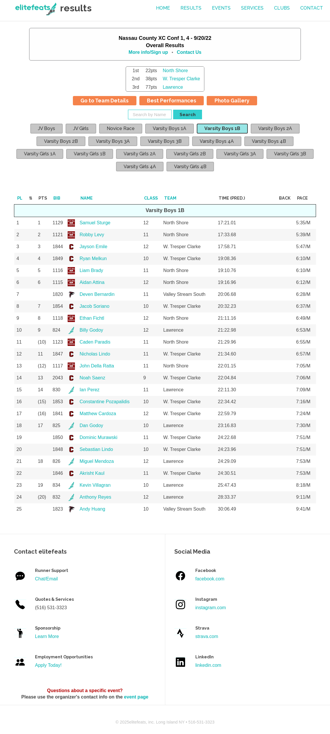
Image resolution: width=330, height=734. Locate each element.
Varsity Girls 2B (190, 154)
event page (136, 696)
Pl (19, 198)
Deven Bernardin (97, 294)
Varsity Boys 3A (113, 141)
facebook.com (209, 578)
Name (86, 198)
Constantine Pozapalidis (105, 401)
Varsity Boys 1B (222, 128)
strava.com (206, 636)
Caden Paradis (95, 342)
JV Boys (46, 128)
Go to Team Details (104, 100)
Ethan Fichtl (92, 318)
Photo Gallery (232, 100)
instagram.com (210, 607)
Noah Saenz (92, 377)
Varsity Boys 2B (61, 141)
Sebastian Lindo (96, 449)
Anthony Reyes (95, 497)
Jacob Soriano (94, 306)
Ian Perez (89, 389)
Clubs (282, 8)
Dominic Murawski (98, 437)
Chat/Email (46, 578)
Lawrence (173, 87)
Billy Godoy (91, 330)
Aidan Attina (92, 282)
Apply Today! (48, 665)
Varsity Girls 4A (140, 166)
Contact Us (189, 52)
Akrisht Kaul (92, 473)
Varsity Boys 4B (269, 141)
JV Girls (81, 128)
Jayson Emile (93, 246)
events (221, 8)
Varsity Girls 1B (90, 154)
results (190, 8)
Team (170, 198)
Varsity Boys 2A (275, 128)
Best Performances (171, 100)
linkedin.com (208, 665)
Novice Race (121, 128)
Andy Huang (92, 508)
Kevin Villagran (95, 485)
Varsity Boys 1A (169, 128)
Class (151, 198)
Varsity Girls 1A (40, 154)
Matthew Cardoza (98, 413)
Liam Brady (91, 270)
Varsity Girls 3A (240, 154)
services (252, 8)
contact (311, 8)
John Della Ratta (97, 365)
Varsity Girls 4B (190, 166)
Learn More (47, 636)
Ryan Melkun (93, 258)
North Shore (175, 70)
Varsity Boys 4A (217, 141)
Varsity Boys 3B (165, 141)
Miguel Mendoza (97, 461)
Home (163, 8)
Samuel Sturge (95, 222)
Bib (56, 198)
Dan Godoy (91, 425)
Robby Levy (92, 234)
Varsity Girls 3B (290, 154)
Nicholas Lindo (95, 353)
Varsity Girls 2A (140, 154)
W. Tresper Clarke (181, 78)
